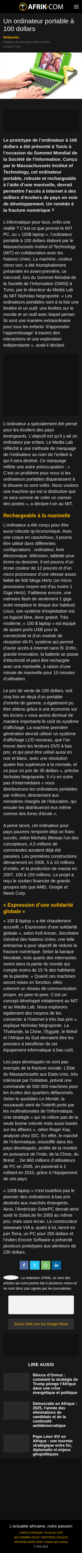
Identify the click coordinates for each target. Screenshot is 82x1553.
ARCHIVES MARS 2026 (28, 1542)
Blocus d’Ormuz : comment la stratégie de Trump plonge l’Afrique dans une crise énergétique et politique (55, 1384)
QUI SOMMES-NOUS (26, 1537)
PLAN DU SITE (54, 1532)
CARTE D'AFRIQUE (31, 1532)
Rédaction (11, 37)
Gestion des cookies (56, 1542)
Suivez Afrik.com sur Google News (41, 1324)
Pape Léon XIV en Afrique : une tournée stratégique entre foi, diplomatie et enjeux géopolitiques (53, 1445)
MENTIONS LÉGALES (55, 1537)
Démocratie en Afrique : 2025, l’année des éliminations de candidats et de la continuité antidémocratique (55, 1414)
